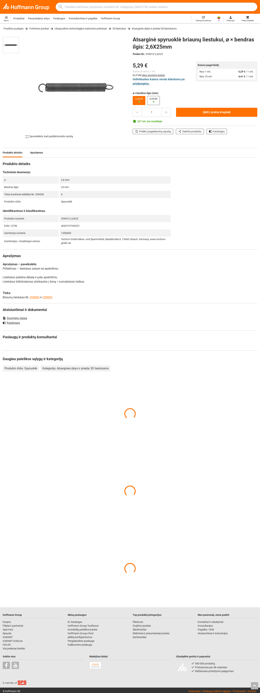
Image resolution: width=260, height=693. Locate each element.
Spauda (7, 633)
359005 (47, 297)
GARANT (8, 637)
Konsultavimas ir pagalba (83, 18)
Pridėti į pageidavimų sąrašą (153, 131)
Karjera (7, 621)
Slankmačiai (139, 629)
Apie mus (8, 629)
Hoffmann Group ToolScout (83, 625)
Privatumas (239, 691)
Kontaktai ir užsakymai (210, 621)
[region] (13, 87)
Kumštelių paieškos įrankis (82, 629)
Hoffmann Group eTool (80, 633)
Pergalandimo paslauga (81, 640)
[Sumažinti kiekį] (137, 112)
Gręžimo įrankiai (142, 625)
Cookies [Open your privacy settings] (252, 691)
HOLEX (7, 644)
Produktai (18, 18)
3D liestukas (119, 28)
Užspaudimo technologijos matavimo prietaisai (81, 28)
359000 (34, 297)
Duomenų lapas (15, 318)
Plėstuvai (138, 621)
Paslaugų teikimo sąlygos (216, 691)
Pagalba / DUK (206, 629)
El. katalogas (75, 621)
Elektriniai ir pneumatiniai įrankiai (151, 633)
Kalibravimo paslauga (80, 644)
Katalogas (217, 131)
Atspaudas (194, 691)
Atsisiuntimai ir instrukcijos (213, 633)
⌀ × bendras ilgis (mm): (146, 93)
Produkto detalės (12, 152)
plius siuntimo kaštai (153, 75)
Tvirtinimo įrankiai (39, 28)
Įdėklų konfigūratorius (80, 637)
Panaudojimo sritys (39, 18)
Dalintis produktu (190, 131)
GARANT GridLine (13, 640)
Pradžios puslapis (13, 28)
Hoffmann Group (110, 18)
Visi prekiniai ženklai (14, 648)
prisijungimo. (141, 83)
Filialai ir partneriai (13, 625)
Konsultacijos (205, 625)
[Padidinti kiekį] (166, 112)
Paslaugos (59, 18)
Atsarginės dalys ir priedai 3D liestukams (154, 28)
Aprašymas (36, 152)
